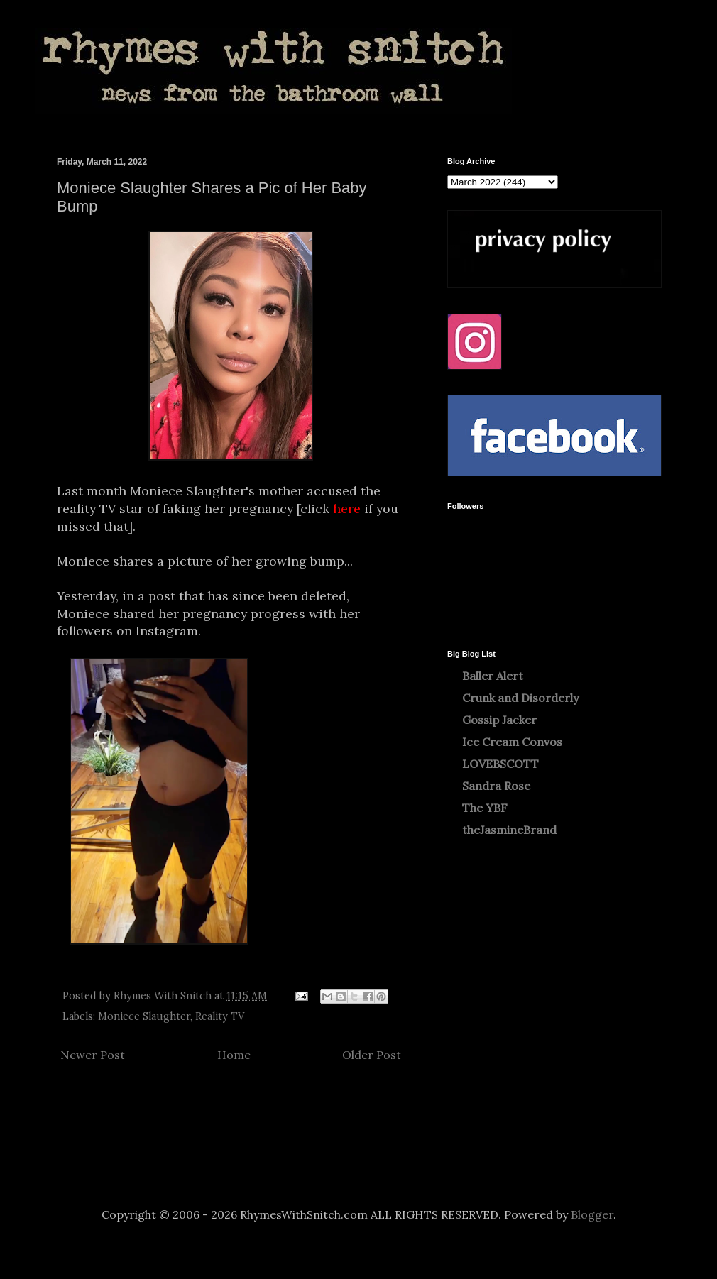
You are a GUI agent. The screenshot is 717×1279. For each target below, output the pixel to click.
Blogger (592, 1214)
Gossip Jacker (499, 720)
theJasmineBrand (509, 830)
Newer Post (92, 1055)
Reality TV (219, 1016)
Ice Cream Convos (512, 742)
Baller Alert (492, 676)
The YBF (485, 808)
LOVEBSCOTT (500, 764)
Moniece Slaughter (144, 1016)
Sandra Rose (496, 786)
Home (234, 1055)
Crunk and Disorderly (520, 698)
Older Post (371, 1055)
